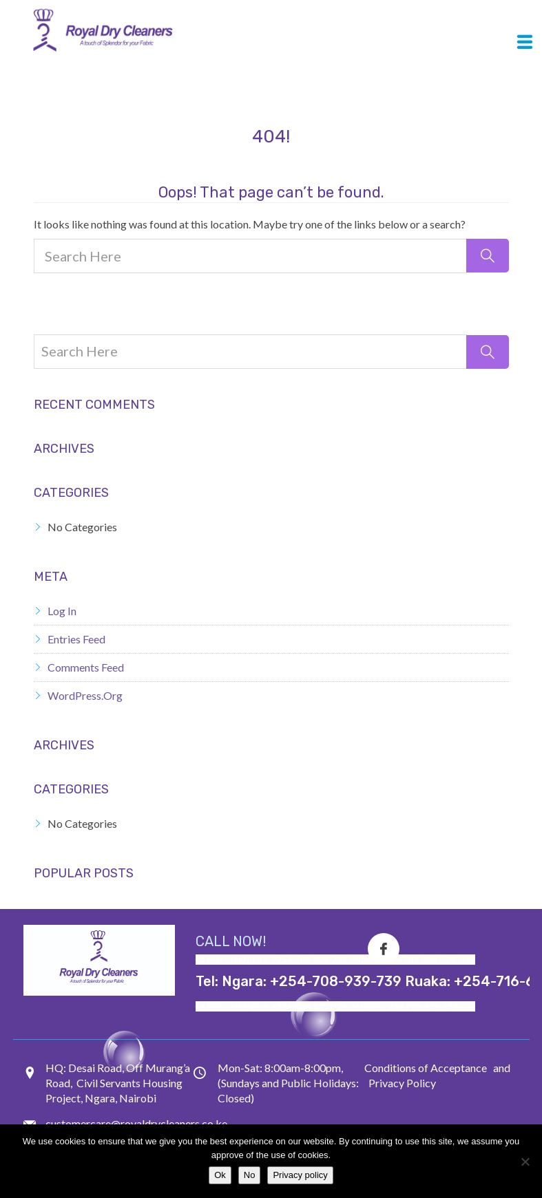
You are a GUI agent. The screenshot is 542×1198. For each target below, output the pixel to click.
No (250, 1175)
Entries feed (76, 638)
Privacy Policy (402, 1082)
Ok (220, 1175)
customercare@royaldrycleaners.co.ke (136, 1123)
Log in (62, 610)
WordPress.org (85, 695)
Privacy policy (300, 1175)
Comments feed (86, 667)
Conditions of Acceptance (425, 1067)
